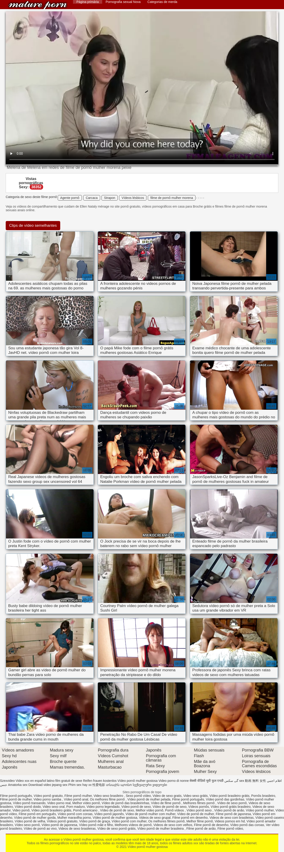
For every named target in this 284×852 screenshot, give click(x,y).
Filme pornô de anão (201, 828)
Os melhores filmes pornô (166, 821)
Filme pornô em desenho (190, 817)
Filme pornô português (16, 796)
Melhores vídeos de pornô (133, 825)
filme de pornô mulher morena (171, 198)
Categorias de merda (162, 2)
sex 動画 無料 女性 (252, 781)
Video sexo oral (54, 806)
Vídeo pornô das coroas (247, 825)
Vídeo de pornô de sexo (170, 806)
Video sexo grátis (195, 796)
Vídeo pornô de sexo (136, 806)
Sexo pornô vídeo (138, 796)
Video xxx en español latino (35, 781)
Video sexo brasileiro (109, 796)
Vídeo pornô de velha (30, 821)
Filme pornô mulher (78, 796)
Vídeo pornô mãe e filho (96, 825)
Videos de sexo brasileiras (77, 828)
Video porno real (58, 803)
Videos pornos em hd (230, 821)
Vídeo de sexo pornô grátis (116, 828)
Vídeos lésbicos (133, 198)
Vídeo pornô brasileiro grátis (229, 796)
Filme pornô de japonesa (233, 814)
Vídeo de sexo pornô (232, 803)
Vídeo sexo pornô (27, 825)
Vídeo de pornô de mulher (195, 814)
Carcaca (92, 198)
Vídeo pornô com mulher (129, 821)
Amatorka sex (18, 785)
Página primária (87, 2)
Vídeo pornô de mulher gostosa (115, 817)
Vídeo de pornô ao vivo (40, 828)
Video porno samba (48, 799)
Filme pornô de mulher (16, 799)
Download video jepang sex (47, 785)
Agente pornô (69, 198)
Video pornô (20, 810)
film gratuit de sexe (68, 781)
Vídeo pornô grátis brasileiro (230, 806)
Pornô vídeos (175, 810)
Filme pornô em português (37, 814)
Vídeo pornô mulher (260, 810)
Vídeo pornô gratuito (48, 796)
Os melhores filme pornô (107, 799)
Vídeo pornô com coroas (75, 814)
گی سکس (231, 781)
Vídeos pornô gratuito (62, 821)
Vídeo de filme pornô (166, 803)
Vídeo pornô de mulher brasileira (161, 828)
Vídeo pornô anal (76, 799)
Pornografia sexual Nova (123, 2)
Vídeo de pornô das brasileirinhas (125, 803)
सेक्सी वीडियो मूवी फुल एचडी (207, 781)
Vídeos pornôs (198, 806)
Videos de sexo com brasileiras (231, 817)
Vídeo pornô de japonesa (59, 825)
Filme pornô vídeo (230, 828)
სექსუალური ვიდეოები (150, 785)
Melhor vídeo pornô (86, 803)
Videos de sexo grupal (154, 817)
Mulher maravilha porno (74, 817)
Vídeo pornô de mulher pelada (149, 799)
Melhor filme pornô (199, 821)
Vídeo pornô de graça (94, 821)
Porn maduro (75, 806)
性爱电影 (98, 785)
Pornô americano (85, 810)
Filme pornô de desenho (211, 825)
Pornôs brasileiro (263, 796)
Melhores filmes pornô (199, 803)
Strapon (109, 198)
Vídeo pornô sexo (200, 810)
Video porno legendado (103, 806)
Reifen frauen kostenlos (100, 781)
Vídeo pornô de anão (229, 810)
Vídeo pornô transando (29, 803)
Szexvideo (7, 781)
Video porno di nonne (174, 781)
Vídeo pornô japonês (109, 814)
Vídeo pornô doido (28, 806)
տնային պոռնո (119, 785)
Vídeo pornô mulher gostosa (37, 5)
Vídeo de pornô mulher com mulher (150, 814)
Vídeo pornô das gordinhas (225, 799)
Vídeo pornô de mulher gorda (35, 817)
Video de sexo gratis (167, 796)
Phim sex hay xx (80, 785)
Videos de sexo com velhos (172, 825)
